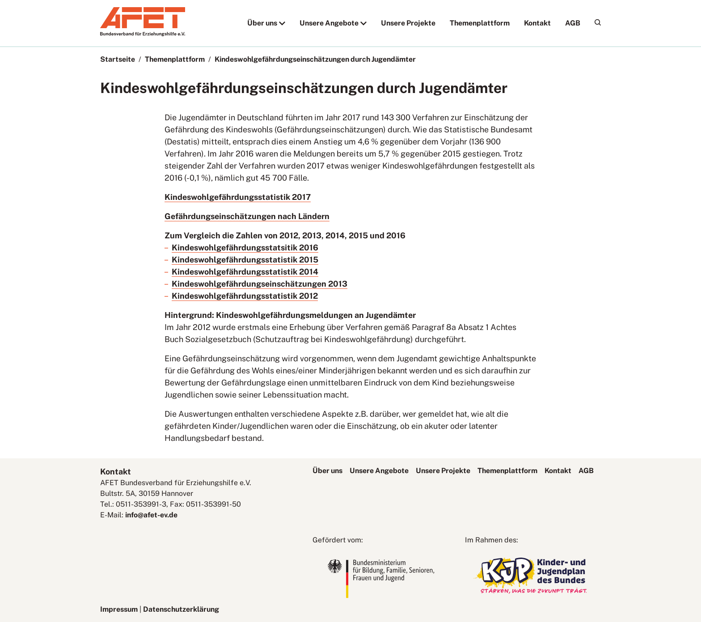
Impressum (119, 609)
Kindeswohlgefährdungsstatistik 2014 (245, 271)
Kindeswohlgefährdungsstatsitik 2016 (245, 247)
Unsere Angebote (329, 23)
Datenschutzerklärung (181, 609)
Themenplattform (480, 23)
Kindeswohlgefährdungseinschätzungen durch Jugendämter (315, 59)
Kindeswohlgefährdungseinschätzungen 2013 (259, 283)
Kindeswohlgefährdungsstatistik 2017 (238, 197)
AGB (572, 23)
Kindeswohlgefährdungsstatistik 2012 (245, 295)
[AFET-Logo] (142, 34)
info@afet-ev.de (151, 515)
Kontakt (537, 23)
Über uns (262, 23)
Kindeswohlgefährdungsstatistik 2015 (245, 259)
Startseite (117, 59)
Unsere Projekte (408, 23)
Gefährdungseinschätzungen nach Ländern (247, 216)
